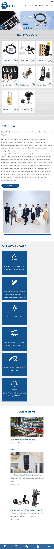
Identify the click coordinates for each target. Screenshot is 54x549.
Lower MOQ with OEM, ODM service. (14, 291)
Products (33, 6)
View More (10, 185)
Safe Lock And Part (26, 85)
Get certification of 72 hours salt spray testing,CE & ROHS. (39, 318)
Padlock (5, 109)
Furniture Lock (41, 60)
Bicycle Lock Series (26, 60)
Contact (49, 6)
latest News (27, 335)
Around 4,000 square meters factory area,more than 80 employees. (40, 293)
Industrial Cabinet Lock (27, 109)
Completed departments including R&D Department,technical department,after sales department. (39, 269)
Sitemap (43, 536)
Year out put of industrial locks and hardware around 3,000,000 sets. (14, 267)
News (41, 6)
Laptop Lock (6, 60)
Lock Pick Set (7, 85)
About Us (8, 126)
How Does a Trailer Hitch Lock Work (23, 364)
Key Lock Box (41, 85)
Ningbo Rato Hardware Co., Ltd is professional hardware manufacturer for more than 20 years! (26, 133)
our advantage (13, 246)
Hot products (27, 34)
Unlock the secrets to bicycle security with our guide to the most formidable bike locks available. (27, 438)
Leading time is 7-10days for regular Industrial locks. (14, 318)
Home (24, 6)
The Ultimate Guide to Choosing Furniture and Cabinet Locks (27, 399)
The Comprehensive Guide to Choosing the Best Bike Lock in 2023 (27, 434)
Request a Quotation (27, 457)
